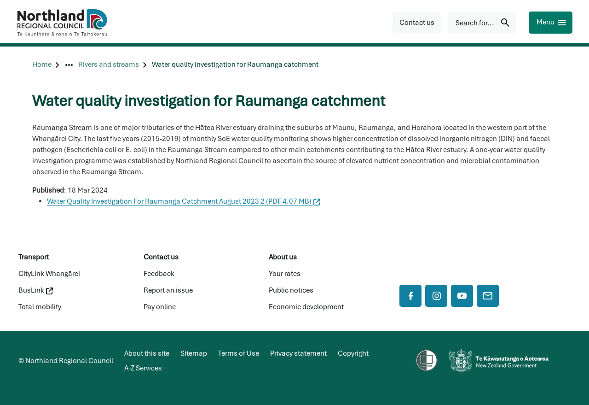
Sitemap (193, 353)
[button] (417, 23)
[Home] (42, 64)
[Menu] (550, 23)
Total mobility (39, 306)
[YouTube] (462, 296)
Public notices (291, 290)
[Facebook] (410, 296)
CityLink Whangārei (49, 273)
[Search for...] (481, 23)
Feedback (159, 273)
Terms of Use (238, 353)
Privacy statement (298, 353)
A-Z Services (143, 368)
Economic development (306, 306)
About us (283, 257)
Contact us (161, 257)
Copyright (353, 353)
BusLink (35, 290)
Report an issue (168, 290)
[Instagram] (436, 296)
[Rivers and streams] (108, 64)
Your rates (284, 273)
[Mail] (488, 296)
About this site (146, 353)
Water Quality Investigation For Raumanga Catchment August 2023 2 (183, 201)
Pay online (160, 306)
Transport (33, 257)
